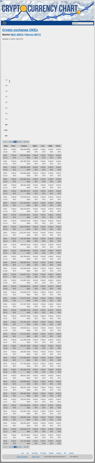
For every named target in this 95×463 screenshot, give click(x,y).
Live (27, 453)
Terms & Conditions (22, 456)
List (23, 453)
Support (71, 453)
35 (20, 142)
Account (58, 453)
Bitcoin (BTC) (33, 34)
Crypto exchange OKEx (20, 30)
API (65, 453)
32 (12, 142)
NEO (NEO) (17, 34)
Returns (51, 453)
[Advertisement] (47, 59)
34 (18, 142)
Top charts (35, 453)
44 (25, 142)
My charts (43, 453)
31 (10, 142)
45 (27, 142)
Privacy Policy (36, 456)
